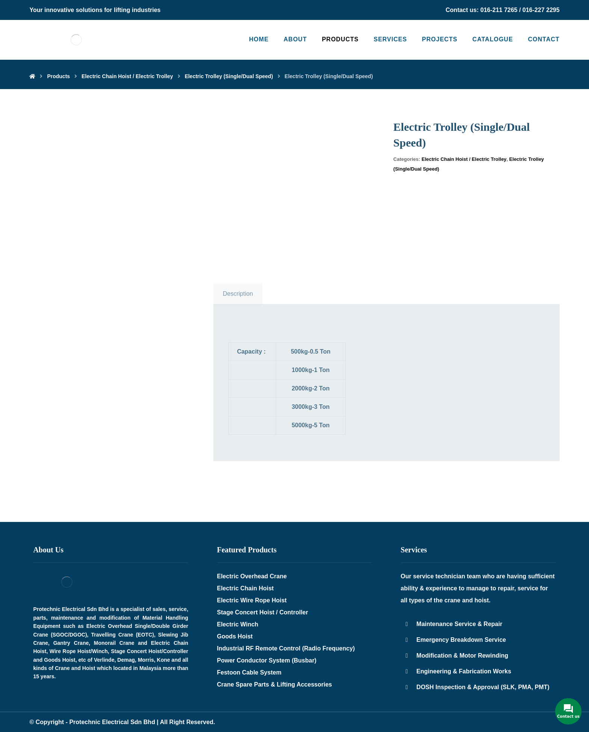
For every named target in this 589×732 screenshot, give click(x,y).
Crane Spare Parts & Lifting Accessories (274, 684)
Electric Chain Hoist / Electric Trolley (463, 159)
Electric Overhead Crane (252, 576)
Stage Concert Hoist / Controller (262, 612)
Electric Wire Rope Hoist (252, 600)
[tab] (238, 294)
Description (238, 293)
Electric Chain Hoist (245, 588)
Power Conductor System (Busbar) (267, 660)
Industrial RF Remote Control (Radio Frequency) (286, 648)
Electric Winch (237, 624)
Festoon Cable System (249, 672)
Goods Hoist (235, 636)
